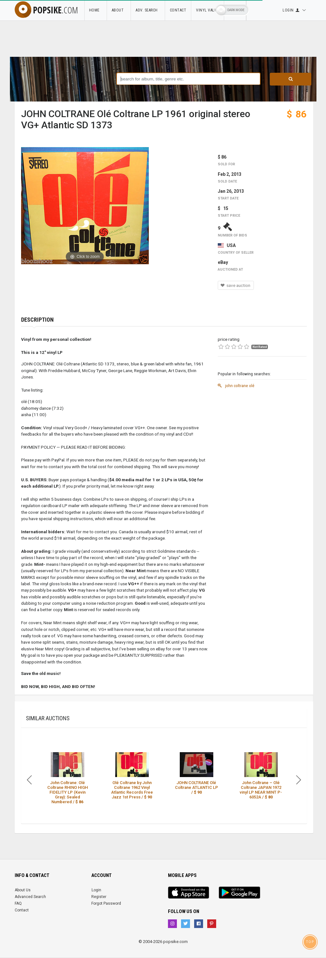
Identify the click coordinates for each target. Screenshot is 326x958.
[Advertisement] (262, 431)
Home (95, 10)
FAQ (18, 903)
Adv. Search (148, 10)
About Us (23, 890)
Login (96, 890)
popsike (46, 10)
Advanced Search (30, 896)
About (119, 10)
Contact (178, 10)
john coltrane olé (236, 385)
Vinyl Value (207, 10)
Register (98, 896)
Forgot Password (106, 903)
